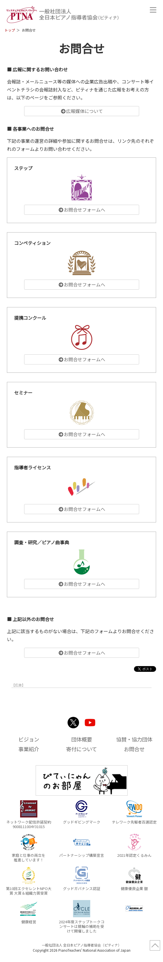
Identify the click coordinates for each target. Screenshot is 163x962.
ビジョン (28, 739)
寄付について (81, 749)
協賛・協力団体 (134, 739)
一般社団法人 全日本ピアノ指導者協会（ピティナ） (81, 945)
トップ (10, 30)
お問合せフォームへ (81, 209)
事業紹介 (28, 749)
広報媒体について (81, 111)
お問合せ (134, 749)
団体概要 (81, 739)
